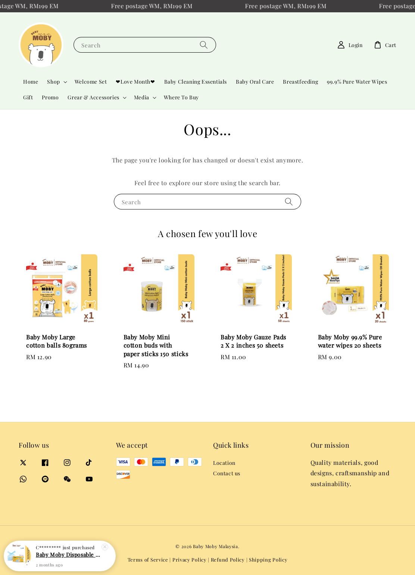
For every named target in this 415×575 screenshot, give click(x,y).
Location (224, 463)
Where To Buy (181, 97)
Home (30, 81)
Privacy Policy (189, 559)
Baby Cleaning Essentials (195, 81)
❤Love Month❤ (135, 81)
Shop (53, 81)
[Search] (204, 44)
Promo (50, 97)
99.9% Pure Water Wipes (357, 81)
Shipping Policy (268, 559)
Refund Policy (228, 559)
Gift (28, 97)
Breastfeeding (300, 81)
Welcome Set (91, 81)
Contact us (226, 473)
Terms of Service (148, 559)
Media (141, 97)
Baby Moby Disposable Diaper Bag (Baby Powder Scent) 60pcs (69, 559)
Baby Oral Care (255, 81)
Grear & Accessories (93, 97)
